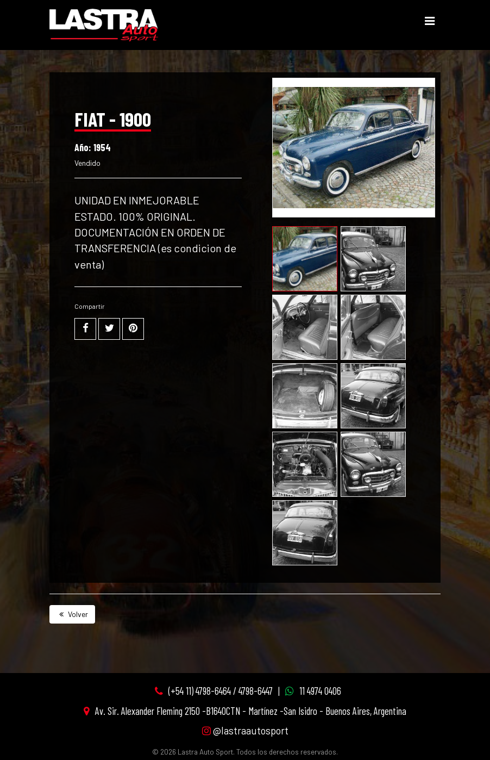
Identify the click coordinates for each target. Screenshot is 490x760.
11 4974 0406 (320, 690)
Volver (72, 614)
